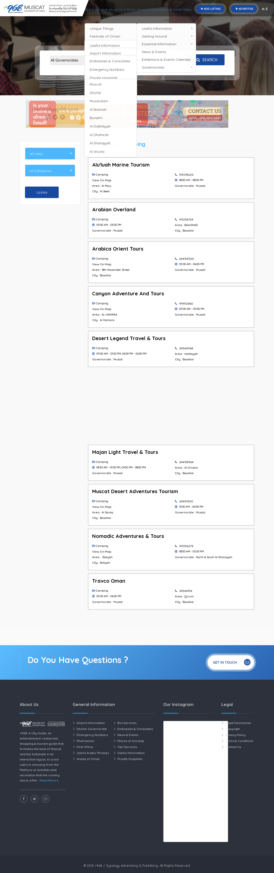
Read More (48, 780)
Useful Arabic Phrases (93, 753)
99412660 (186, 303)
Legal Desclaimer (238, 723)
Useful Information (131, 753)
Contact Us (233, 747)
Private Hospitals (129, 759)
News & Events (127, 735)
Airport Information (91, 723)
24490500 (186, 259)
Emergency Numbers (92, 735)
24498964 (186, 462)
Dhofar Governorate (92, 729)
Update (41, 192)
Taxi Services (127, 747)
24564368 (186, 348)
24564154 (185, 591)
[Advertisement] (50, 285)
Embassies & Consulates (135, 729)
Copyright (232, 729)
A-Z (265, 9)
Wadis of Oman (88, 759)
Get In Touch (232, 662)
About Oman (149, 16)
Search (205, 59)
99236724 (186, 219)
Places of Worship (130, 741)
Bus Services (126, 723)
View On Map (101, 180)
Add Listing (210, 9)
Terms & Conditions (239, 741)
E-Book (190, 16)
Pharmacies (85, 741)
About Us (173, 16)
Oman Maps (252, 16)
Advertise (244, 9)
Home (127, 31)
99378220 (186, 175)
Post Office (85, 747)
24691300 (186, 501)
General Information (219, 16)
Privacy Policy (235, 735)
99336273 (186, 546)
